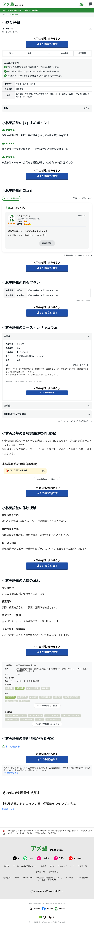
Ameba (34, 908)
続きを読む (47, 243)
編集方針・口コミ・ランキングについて (57, 866)
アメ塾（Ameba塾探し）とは (25, 866)
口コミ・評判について (82, 198)
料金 (29, 53)
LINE (28, 858)
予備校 (15, 32)
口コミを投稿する (11, 198)
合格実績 (64, 53)
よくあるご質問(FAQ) (47, 880)
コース (47, 53)
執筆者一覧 (82, 866)
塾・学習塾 (6, 32)
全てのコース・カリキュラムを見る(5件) (75, 421)
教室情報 (82, 53)
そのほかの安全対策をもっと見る (47, 724)
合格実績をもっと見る (46, 479)
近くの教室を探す (47, 43)
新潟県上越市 (8, 809)
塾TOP (5, 15)
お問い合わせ (82, 878)
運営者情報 (53, 872)
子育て (59, 858)
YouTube (75, 858)
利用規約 (6, 878)
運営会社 (69, 878)
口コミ (12, 53)
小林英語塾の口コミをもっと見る (78, 255)
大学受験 (43, 858)
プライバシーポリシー (23, 878)
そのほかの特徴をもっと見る (47, 706)
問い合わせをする (11, 773)
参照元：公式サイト (80, 365)
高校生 (47, 405)
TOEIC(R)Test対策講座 (47, 414)
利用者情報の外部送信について (49, 878)
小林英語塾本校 (12, 746)
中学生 (47, 336)
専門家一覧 (40, 872)
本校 (7, 207)
